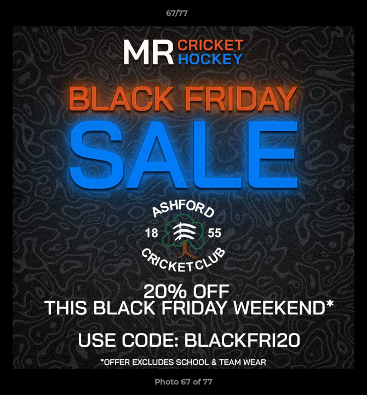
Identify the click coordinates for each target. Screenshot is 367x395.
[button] (327, 16)
